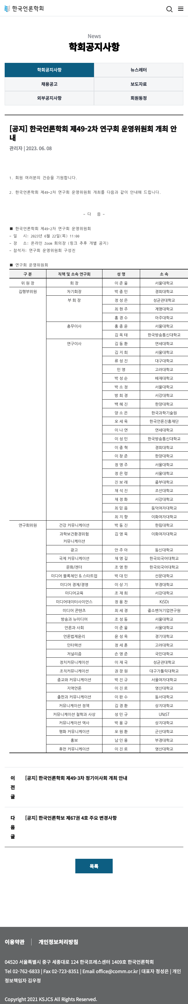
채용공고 (49, 84)
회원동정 (138, 98)
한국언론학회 (24, 8)
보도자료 (138, 84)
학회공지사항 (49, 70)
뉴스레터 (138, 70)
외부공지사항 (49, 98)
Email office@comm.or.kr (110, 971)
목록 (94, 866)
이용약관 (15, 942)
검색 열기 (169, 9)
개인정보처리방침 (58, 942)
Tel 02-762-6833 (22, 971)
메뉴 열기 (180, 9)
